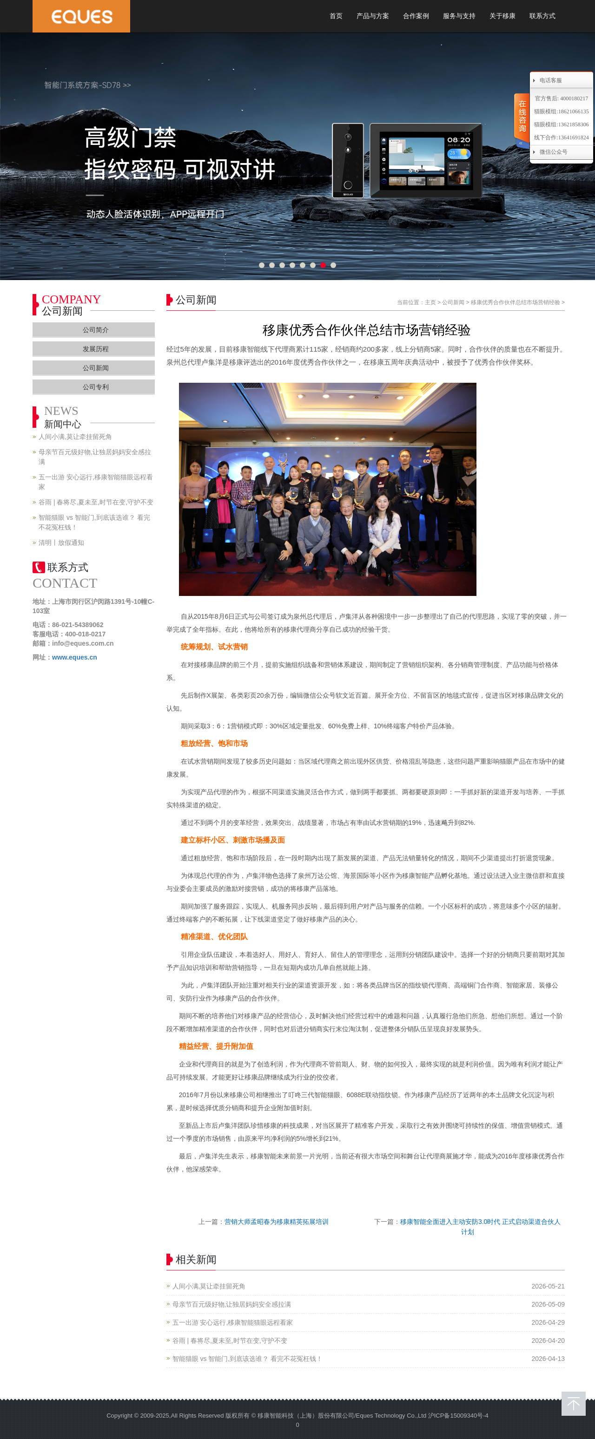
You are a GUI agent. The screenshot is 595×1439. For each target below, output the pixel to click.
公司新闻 (453, 302)
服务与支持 (459, 16)
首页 (336, 16)
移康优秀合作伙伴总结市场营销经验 (515, 302)
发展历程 (96, 349)
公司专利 (96, 387)
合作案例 (416, 16)
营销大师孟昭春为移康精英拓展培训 (277, 1221)
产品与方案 (373, 16)
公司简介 (96, 330)
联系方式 (542, 16)
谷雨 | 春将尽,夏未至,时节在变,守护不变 (229, 1340)
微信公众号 (554, 152)
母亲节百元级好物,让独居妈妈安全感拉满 (231, 1304)
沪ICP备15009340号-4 (458, 1415)
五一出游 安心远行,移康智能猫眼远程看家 (232, 1322)
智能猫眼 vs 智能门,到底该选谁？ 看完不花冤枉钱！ (247, 1358)
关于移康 (502, 16)
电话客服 (551, 80)
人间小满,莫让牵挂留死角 (209, 1286)
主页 (430, 302)
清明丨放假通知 (61, 542)
